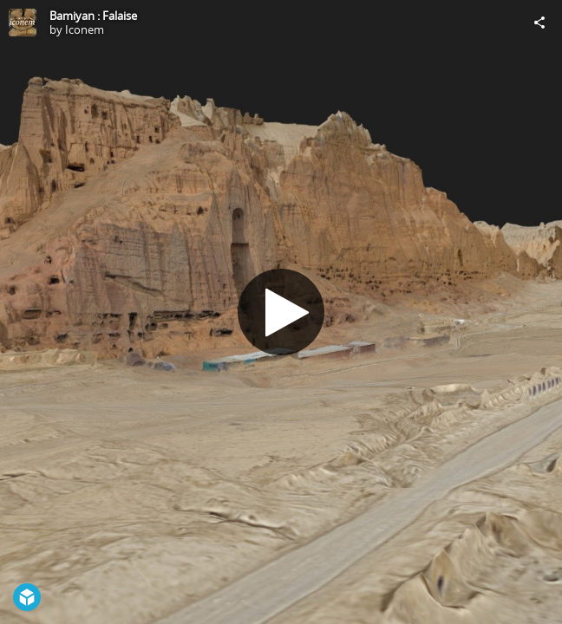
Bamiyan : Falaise (93, 15)
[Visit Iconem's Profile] (22, 22)
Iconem (84, 29)
